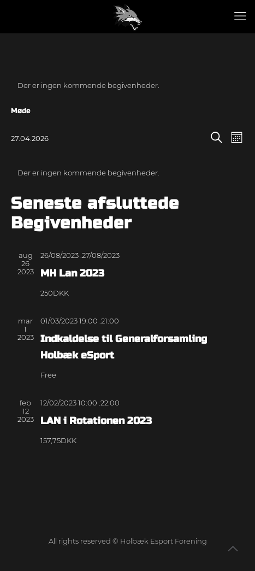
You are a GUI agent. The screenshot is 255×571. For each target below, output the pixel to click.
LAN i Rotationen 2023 (96, 421)
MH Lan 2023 (72, 273)
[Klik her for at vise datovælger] (30, 138)
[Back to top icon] (232, 548)
